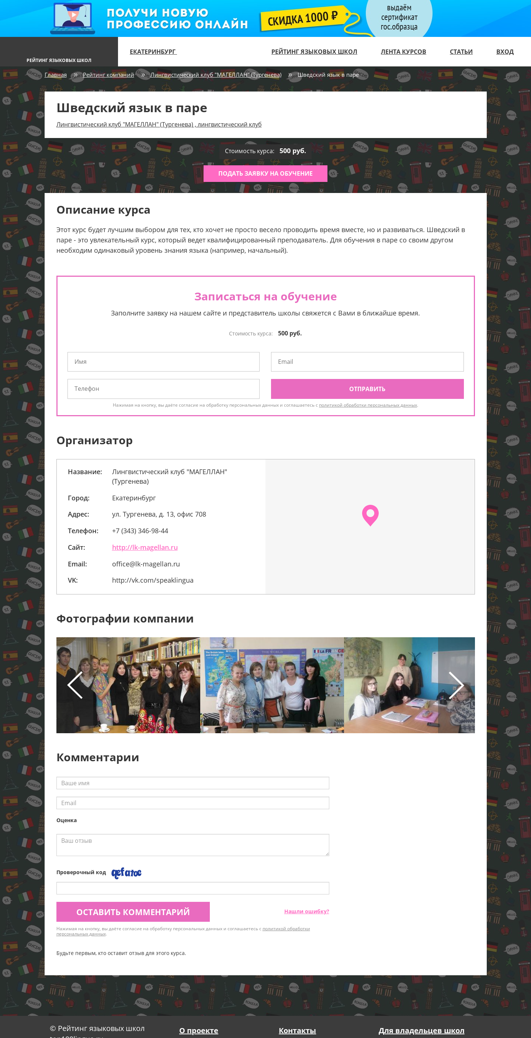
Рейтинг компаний (108, 74)
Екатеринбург (156, 52)
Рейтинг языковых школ (314, 52)
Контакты (297, 1030)
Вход (505, 52)
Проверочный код (81, 872)
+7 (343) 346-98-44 (140, 530)
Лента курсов (403, 52)
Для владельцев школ (422, 1030)
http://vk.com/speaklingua (153, 580)
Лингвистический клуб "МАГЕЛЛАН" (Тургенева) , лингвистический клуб (159, 124)
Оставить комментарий (133, 911)
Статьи (461, 52)
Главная (56, 74)
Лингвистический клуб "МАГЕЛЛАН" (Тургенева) (215, 74)
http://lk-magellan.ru (145, 547)
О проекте (198, 1030)
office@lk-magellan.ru (146, 563)
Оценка (66, 820)
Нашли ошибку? (306, 911)
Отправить (367, 389)
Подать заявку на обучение (265, 173)
